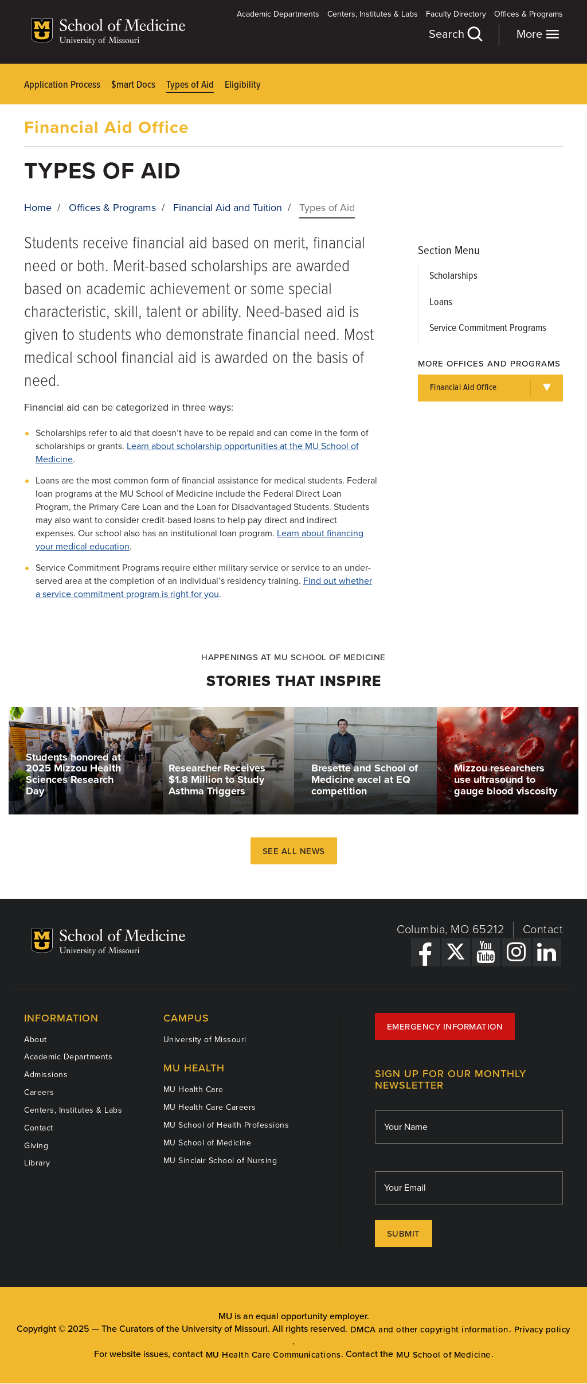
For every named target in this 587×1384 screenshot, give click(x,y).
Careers (39, 1092)
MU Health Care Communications (273, 1355)
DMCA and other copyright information (429, 1330)
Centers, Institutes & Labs (372, 14)
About (35, 1039)
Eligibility (243, 85)
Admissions (46, 1074)
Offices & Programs (528, 14)
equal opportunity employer (311, 1316)
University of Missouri (204, 1039)
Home (38, 207)
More (537, 34)
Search (455, 34)
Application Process (62, 85)
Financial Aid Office (106, 127)
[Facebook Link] (425, 952)
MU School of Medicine (207, 1143)
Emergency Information (445, 1027)
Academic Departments (278, 14)
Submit (403, 1234)
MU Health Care (193, 1089)
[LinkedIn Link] (547, 952)
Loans (440, 302)
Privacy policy (542, 1330)
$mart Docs (133, 85)
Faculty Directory (456, 14)
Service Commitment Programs (487, 328)
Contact (543, 930)
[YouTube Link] (486, 952)
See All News (294, 851)
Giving (36, 1146)
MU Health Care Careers (209, 1107)
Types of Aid (190, 85)
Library (37, 1163)
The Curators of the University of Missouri (184, 1329)
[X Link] (455, 952)
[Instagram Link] (516, 952)
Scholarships (453, 276)
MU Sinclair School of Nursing (220, 1160)
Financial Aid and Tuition (227, 207)
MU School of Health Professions (226, 1125)
